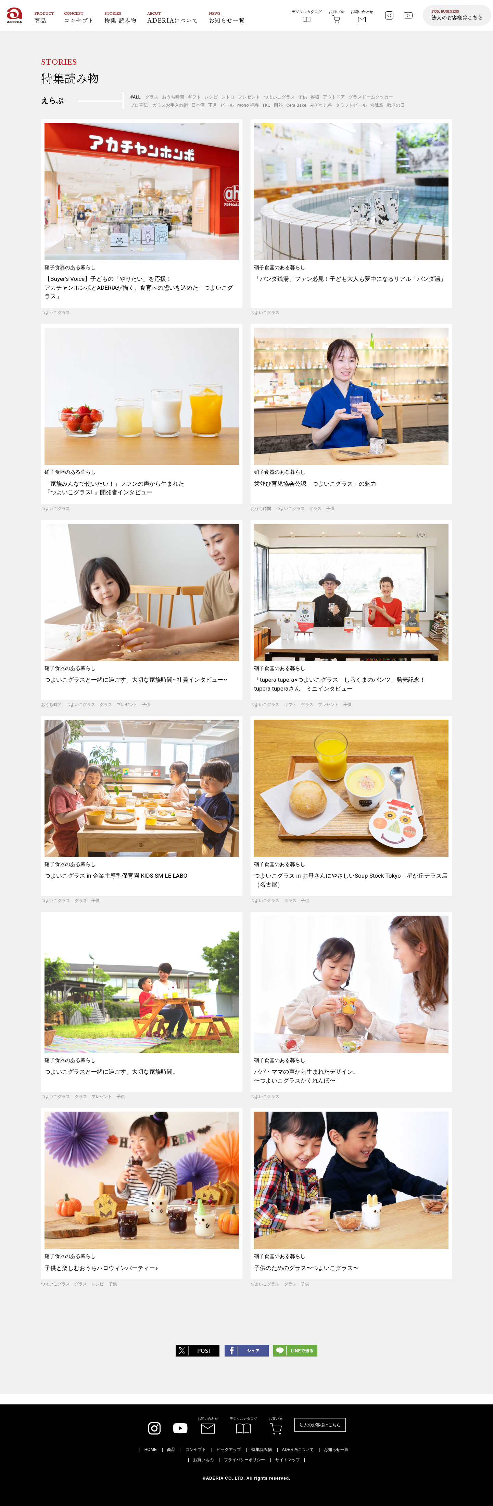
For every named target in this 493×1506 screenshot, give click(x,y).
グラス (152, 97)
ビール (227, 105)
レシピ (211, 97)
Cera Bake (296, 105)
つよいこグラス (279, 97)
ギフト (194, 97)
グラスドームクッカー (371, 97)
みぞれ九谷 (321, 105)
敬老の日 (396, 105)
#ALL (135, 97)
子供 (302, 97)
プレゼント (249, 97)
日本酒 (198, 105)
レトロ (228, 97)
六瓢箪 (376, 105)
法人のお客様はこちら (320, 1425)
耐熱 (278, 105)
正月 (212, 105)
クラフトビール (351, 105)
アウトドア (334, 97)
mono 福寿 (248, 105)
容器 (315, 97)
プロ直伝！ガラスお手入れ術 (159, 105)
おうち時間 (173, 97)
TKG (266, 105)
